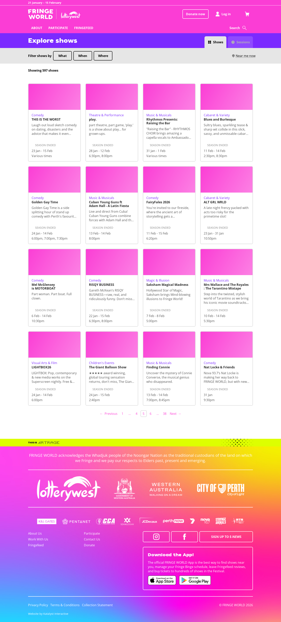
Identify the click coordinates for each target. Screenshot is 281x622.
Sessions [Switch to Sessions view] (243, 42)
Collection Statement (97, 605)
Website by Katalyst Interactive (48, 614)
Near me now (243, 56)
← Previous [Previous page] (108, 413)
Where (103, 56)
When (82, 56)
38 (164, 413)
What (62, 56)
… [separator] (129, 413)
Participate (92, 533)
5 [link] (143, 413)
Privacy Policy (38, 605)
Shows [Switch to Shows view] (218, 42)
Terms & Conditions (65, 605)
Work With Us (38, 539)
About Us (35, 533)
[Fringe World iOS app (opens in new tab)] (162, 580)
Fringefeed (36, 545)
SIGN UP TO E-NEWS (226, 537)
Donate (89, 545)
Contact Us (92, 539)
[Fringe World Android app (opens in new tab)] (195, 580)
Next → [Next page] (175, 413)
